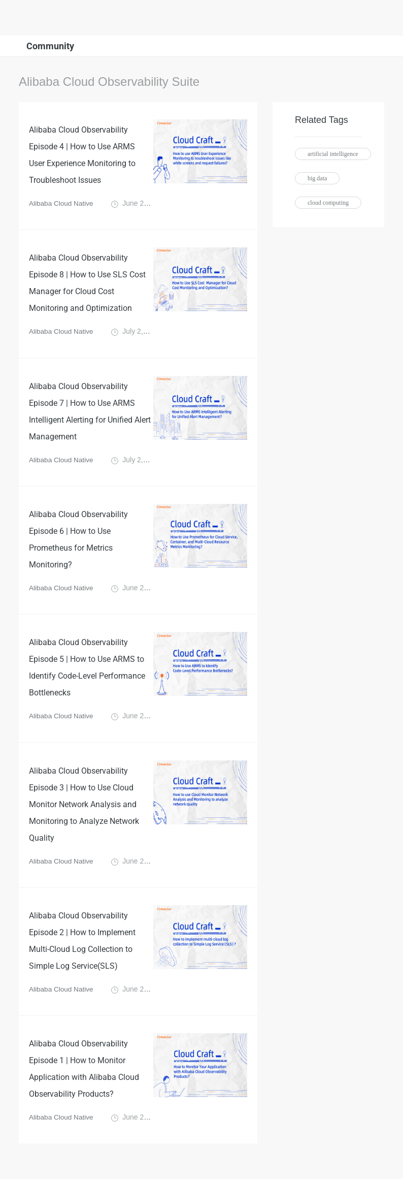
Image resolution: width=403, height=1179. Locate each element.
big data (317, 178)
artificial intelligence (333, 153)
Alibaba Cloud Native (62, 205)
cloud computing (328, 202)
